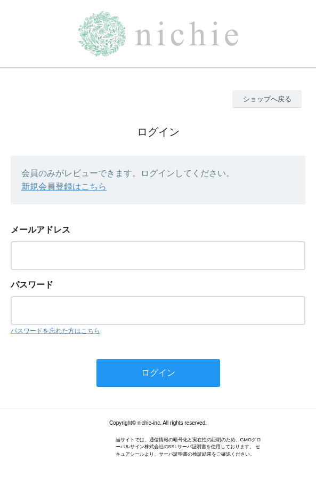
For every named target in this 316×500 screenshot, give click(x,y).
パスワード (32, 284)
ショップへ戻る (267, 99)
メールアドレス (40, 229)
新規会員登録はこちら (64, 186)
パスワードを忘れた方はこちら (55, 331)
